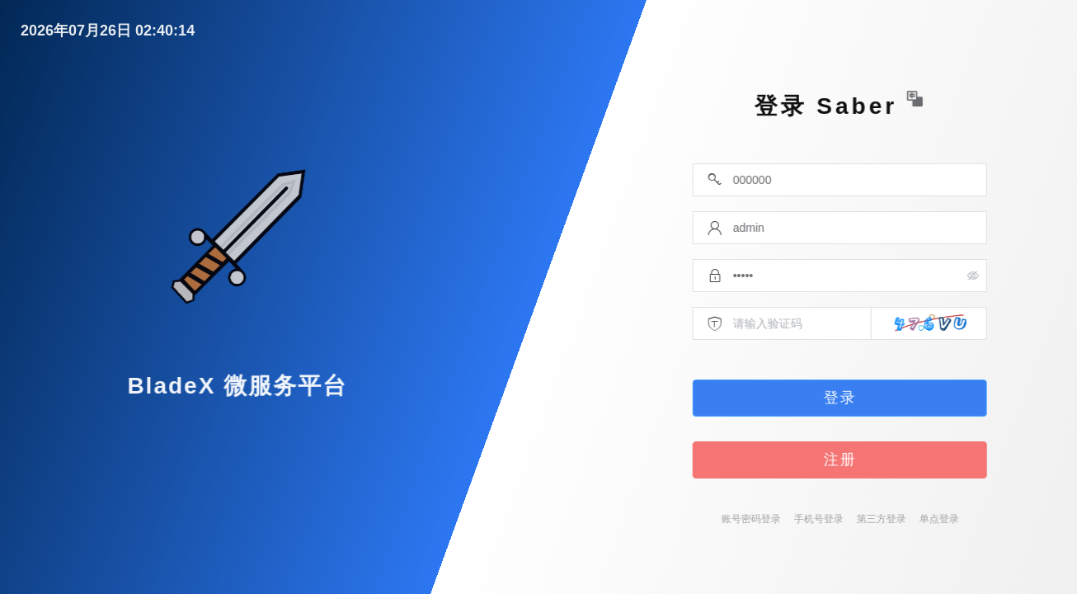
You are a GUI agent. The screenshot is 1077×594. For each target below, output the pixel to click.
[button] (974, 99)
